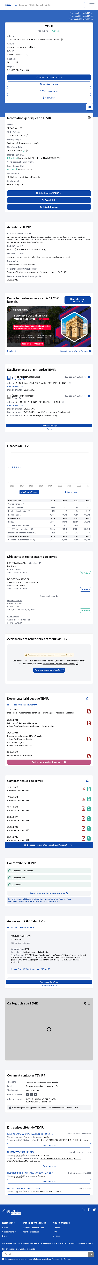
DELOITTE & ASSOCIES (18, 579)
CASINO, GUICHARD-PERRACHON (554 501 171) (30, 1134)
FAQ (55, 1232)
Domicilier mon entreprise (77, 300)
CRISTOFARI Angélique (18, 70)
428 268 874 (44, 31)
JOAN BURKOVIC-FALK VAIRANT (56, 1158)
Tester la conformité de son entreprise (49, 893)
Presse (5, 1228)
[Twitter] (94, 1213)
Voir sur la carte (15, 386)
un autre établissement (60, 412)
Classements (9, 1232)
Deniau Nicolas (14, 600)
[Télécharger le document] (89, 711)
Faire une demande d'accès (49, 670)
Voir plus (39, 242)
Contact (56, 1236)
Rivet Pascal (13, 616)
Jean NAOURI (47, 1140)
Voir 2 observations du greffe (20, 162)
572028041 (19, 585)
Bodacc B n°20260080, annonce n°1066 (30, 969)
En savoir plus (49, 1145)
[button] (49, 193)
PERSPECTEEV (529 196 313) (20, 1152)
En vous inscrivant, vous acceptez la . (38, 1259)
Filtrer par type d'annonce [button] (20, 927)
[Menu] (92, 5)
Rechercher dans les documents (49, 762)
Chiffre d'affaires (29, 492)
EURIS (76, 1140)
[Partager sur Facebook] (88, 1213)
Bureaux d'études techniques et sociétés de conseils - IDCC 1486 (37, 272)
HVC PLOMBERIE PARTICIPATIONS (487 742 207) (30, 1173)
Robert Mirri (24, 1161)
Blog (4, 1236)
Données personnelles (33, 1228)
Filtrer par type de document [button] (22, 705)
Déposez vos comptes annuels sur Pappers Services (49, 844)
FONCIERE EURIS (63, 1140)
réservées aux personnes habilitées (60, 663)
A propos (57, 1228)
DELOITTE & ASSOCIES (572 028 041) (24, 1188)
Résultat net (71, 492)
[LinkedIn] (83, 1213)
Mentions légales (31, 1232)
